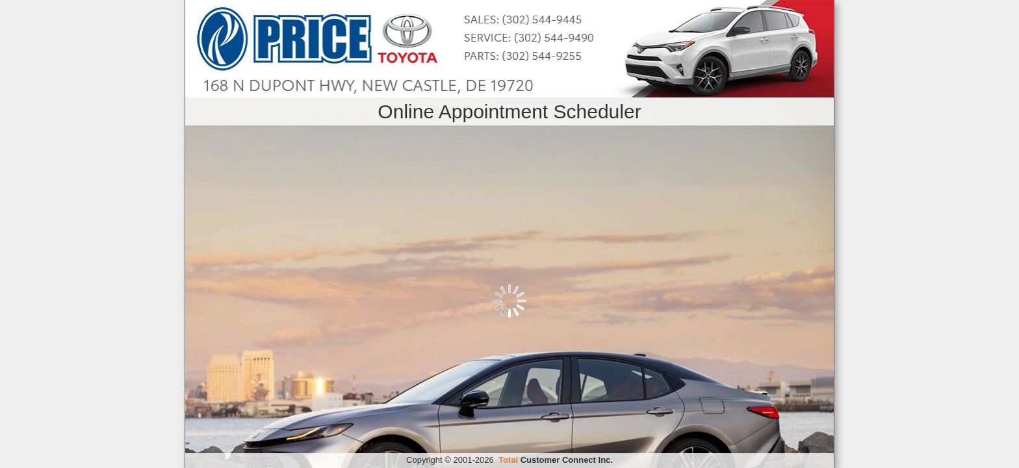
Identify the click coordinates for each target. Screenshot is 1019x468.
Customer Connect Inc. (555, 460)
